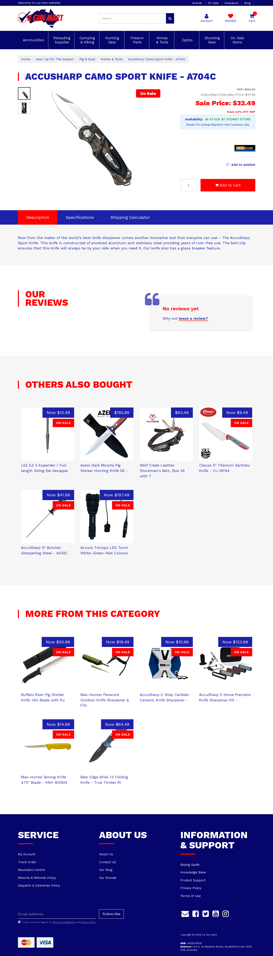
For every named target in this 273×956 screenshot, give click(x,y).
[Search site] (170, 18)
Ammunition (33, 40)
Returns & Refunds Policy (37, 878)
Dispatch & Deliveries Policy (39, 885)
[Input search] (132, 18)
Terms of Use (190, 896)
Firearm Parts (136, 40)
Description (37, 217)
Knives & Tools (161, 40)
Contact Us (107, 862)
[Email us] (185, 913)
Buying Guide (189, 865)
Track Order (27, 862)
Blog (248, 3)
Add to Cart (228, 185)
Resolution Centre (31, 870)
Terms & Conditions (63, 922)
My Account (26, 854)
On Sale (214, 3)
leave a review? (193, 318)
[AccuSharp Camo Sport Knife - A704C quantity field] (188, 185)
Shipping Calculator (130, 217)
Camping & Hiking (86, 40)
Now (58, 412)
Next (149, 187)
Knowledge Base (193, 872)
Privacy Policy (190, 888)
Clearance (231, 3)
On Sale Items (236, 40)
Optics (187, 40)
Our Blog (105, 870)
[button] (240, 165)
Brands (197, 3)
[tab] (37, 217)
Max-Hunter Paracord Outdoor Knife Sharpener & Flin (104, 699)
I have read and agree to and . (57, 922)
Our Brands (107, 878)
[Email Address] (57, 914)
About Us (106, 854)
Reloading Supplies (61, 40)
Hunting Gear (111, 40)
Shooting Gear (211, 40)
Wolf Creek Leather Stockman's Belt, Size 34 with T (162, 470)
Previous (144, 187)
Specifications (80, 217)
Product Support (193, 880)
